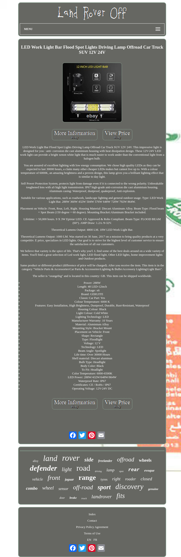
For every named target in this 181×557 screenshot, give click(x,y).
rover (71, 458)
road (83, 468)
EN (89, 539)
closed (146, 478)
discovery (129, 486)
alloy (35, 461)
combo (31, 488)
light (67, 469)
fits (120, 495)
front (54, 477)
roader (130, 479)
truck (84, 498)
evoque (149, 470)
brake (73, 497)
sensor (63, 489)
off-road (83, 487)
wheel (48, 488)
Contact (92, 520)
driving (98, 471)
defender (43, 468)
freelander (105, 461)
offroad (125, 459)
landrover (101, 496)
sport (104, 487)
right (116, 479)
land (50, 458)
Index (92, 514)
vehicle (37, 479)
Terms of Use (92, 533)
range (87, 477)
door (62, 497)
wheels (145, 460)
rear (134, 470)
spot (121, 471)
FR (95, 539)
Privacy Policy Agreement (92, 527)
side (89, 459)
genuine (153, 489)
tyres (104, 479)
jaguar (69, 479)
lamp (111, 470)
